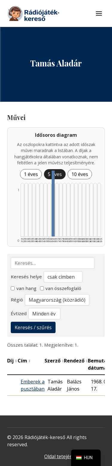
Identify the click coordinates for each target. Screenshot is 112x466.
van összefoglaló (61, 288)
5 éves (55, 174)
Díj (12, 360)
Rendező (76, 360)
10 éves (79, 174)
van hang (23, 288)
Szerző (54, 360)
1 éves (31, 174)
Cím (24, 360)
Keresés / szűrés (33, 327)
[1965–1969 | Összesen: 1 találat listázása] (53, 203)
